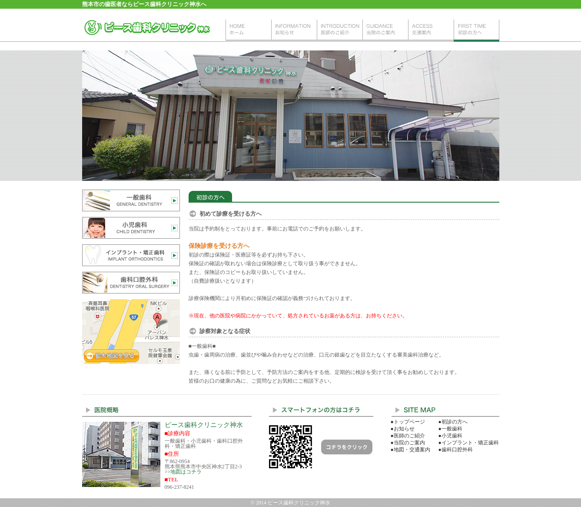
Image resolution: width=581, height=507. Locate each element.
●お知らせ (403, 429)
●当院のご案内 (408, 443)
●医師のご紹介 (408, 436)
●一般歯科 (450, 429)
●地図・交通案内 (410, 450)
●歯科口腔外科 (455, 450)
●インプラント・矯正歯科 (468, 443)
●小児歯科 (450, 436)
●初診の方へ (453, 422)
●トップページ (408, 422)
